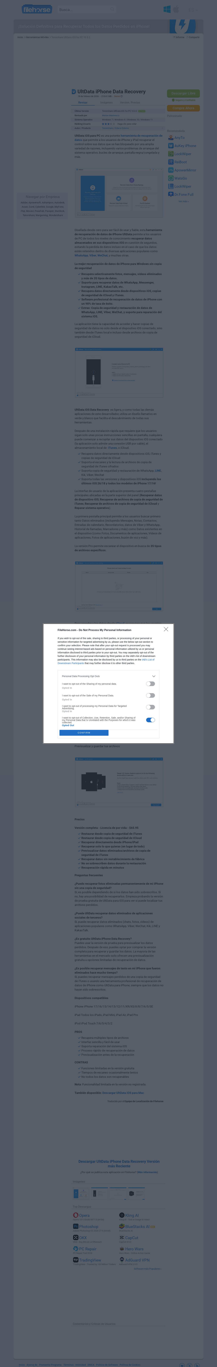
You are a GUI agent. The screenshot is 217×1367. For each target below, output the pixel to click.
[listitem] (108, 676)
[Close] (167, 630)
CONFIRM (84, 732)
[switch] (150, 683)
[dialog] (108, 683)
